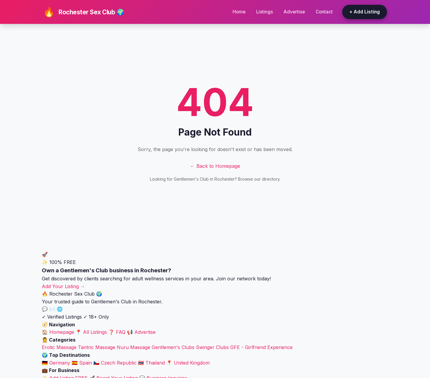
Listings (264, 12)
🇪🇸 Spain (82, 363)
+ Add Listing (364, 12)
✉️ (53, 309)
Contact (324, 12)
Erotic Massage (59, 347)
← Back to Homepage (215, 166)
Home (239, 12)
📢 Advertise (141, 332)
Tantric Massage (96, 347)
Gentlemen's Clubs (173, 347)
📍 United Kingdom (188, 363)
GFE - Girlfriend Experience (261, 347)
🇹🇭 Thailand (151, 363)
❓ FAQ (116, 332)
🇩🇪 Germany (56, 363)
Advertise (294, 12)
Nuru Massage (133, 347)
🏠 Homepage (58, 332)
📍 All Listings (91, 332)
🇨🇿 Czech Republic (114, 363)
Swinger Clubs (212, 347)
